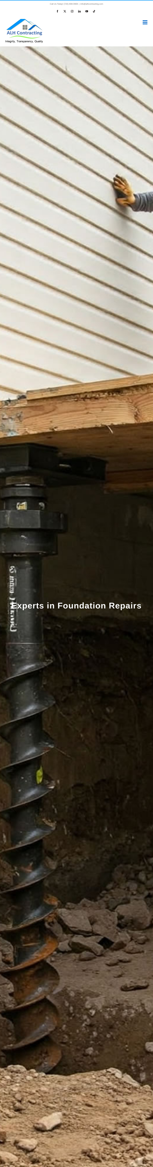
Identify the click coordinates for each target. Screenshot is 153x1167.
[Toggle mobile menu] (145, 22)
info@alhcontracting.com (91, 4)
